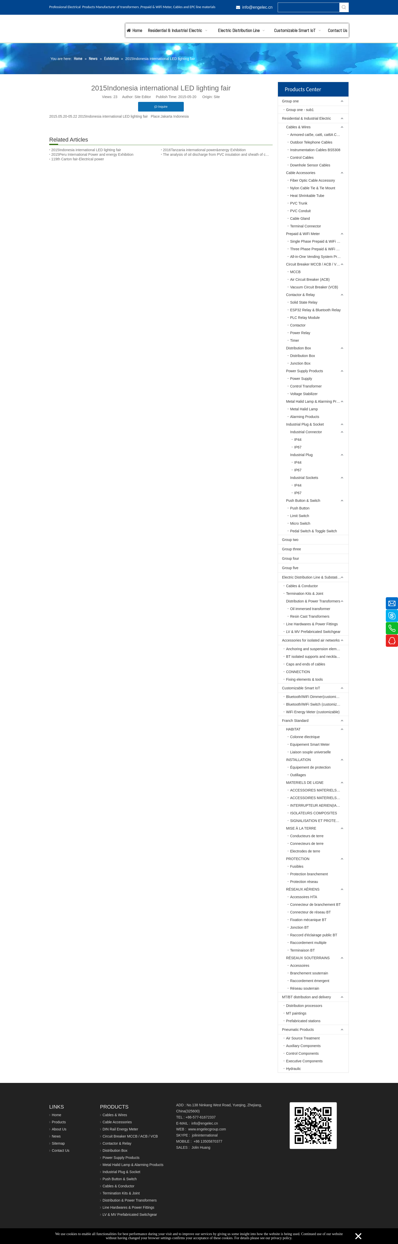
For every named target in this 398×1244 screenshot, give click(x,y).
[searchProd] (308, 7)
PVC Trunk (298, 203)
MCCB (295, 272)
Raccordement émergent (309, 981)
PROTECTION (297, 859)
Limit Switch (299, 516)
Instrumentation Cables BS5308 (315, 150)
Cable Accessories (300, 173)
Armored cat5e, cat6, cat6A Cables (317, 135)
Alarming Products (304, 417)
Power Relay (300, 333)
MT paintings (296, 1013)
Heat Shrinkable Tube (307, 196)
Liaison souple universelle (310, 752)
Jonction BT (299, 927)
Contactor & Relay (300, 295)
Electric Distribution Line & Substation (311, 577)
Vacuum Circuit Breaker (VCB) (314, 287)
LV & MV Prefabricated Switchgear (313, 632)
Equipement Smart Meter (310, 744)
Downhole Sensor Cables (310, 165)
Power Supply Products (304, 371)
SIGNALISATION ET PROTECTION (318, 821)
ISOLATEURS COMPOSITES (313, 813)
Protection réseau (304, 882)
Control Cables (302, 158)
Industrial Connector (306, 432)
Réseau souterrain (304, 988)
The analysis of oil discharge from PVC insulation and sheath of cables (217, 154)
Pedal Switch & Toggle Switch (313, 531)
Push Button (299, 508)
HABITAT (293, 729)
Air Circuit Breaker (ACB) (310, 279)
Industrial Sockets (304, 478)
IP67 (298, 447)
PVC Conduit (300, 211)
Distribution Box (298, 348)
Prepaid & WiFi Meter (303, 234)
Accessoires (299, 965)
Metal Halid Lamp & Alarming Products (316, 401)
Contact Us (60, 1150)
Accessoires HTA (303, 897)
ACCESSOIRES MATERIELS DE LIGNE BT (319, 790)
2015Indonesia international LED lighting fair (86, 150)
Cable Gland (300, 218)
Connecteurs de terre (307, 844)
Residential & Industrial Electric (306, 118)
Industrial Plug (301, 455)
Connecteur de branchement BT (315, 905)
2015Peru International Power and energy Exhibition (92, 154)
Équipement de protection (310, 767)
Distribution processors (304, 1006)
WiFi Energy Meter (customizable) (313, 712)
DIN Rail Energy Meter (120, 1129)
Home (56, 1115)
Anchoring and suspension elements (314, 649)
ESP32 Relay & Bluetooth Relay (315, 310)
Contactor (298, 325)
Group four (290, 558)
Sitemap (58, 1143)
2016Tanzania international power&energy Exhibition (204, 150)
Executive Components (304, 1061)
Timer (294, 340)
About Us (59, 1129)
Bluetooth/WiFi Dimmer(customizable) (316, 697)
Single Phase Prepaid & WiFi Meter (318, 241)
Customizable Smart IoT (301, 688)
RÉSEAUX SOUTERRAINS (308, 958)
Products (59, 1122)
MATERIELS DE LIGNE (305, 783)
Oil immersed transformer (310, 609)
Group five (290, 568)
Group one (290, 101)
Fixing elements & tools (304, 679)
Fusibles (296, 866)
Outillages (298, 775)
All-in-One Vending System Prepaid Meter (319, 257)
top (387, 1222)
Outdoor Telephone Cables (311, 142)
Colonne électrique (305, 737)
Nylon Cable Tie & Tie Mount (312, 188)
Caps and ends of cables (305, 664)
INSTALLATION (298, 760)
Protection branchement (309, 874)
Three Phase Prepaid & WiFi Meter (317, 249)
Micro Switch (300, 523)
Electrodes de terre (305, 851)
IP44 (298, 440)
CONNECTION (298, 672)
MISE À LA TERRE (301, 828)
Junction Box (300, 363)
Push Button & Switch (303, 501)
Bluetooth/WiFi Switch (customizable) (315, 704)
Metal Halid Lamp (304, 409)
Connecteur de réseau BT (310, 912)
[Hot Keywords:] (344, 7)
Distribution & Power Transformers (313, 601)
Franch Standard (295, 721)
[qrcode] (313, 1125)
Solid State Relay (303, 302)
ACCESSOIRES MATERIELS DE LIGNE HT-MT (319, 798)
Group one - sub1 (300, 110)
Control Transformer (306, 386)
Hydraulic (293, 1069)
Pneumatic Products (298, 1030)
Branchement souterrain (309, 973)
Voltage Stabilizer (304, 394)
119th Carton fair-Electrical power (77, 159)
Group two (290, 540)
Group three (291, 549)
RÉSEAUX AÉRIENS (303, 889)
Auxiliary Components (303, 1046)
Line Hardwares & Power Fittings (312, 624)
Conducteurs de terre (307, 836)
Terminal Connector (305, 226)
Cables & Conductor (302, 586)
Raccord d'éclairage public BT (313, 935)
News (56, 1136)
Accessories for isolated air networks (311, 640)
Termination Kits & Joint (304, 594)
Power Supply (301, 379)
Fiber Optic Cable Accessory (312, 180)
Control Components (302, 1053)
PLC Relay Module (305, 318)
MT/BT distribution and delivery (306, 997)
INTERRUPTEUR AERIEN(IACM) (316, 805)
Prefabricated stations (303, 1021)
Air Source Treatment (303, 1038)
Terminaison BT (302, 950)
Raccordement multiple (308, 943)
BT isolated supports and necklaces (314, 657)
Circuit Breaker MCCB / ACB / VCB (313, 264)
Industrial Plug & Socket (305, 424)
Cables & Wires (298, 127)
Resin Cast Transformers (309, 616)
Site (217, 97)
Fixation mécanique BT (308, 920)
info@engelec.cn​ (257, 7)
